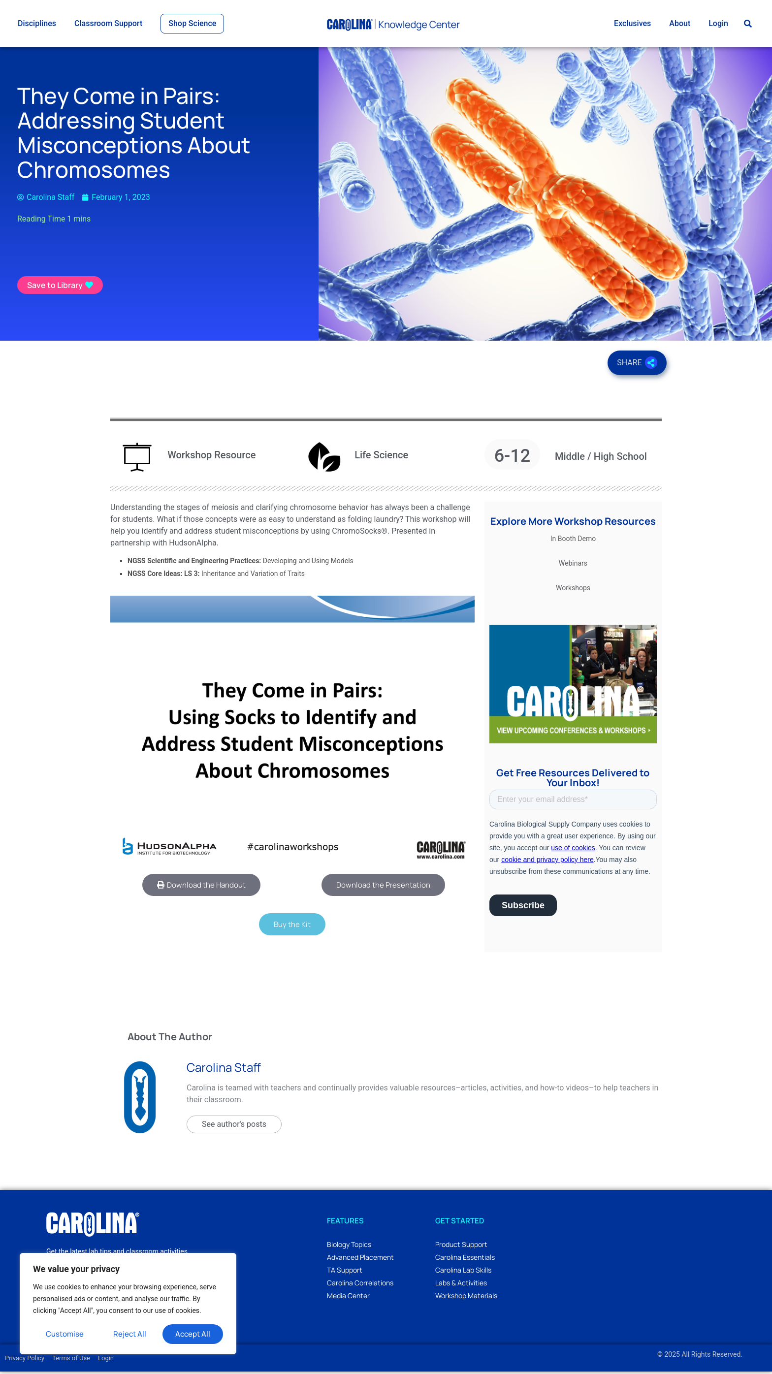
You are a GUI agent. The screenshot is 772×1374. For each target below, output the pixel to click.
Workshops (573, 590)
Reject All (129, 1334)
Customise (65, 1334)
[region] (128, 1303)
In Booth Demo (573, 540)
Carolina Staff (224, 1069)
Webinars (573, 565)
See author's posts (234, 1126)
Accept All (192, 1334)
